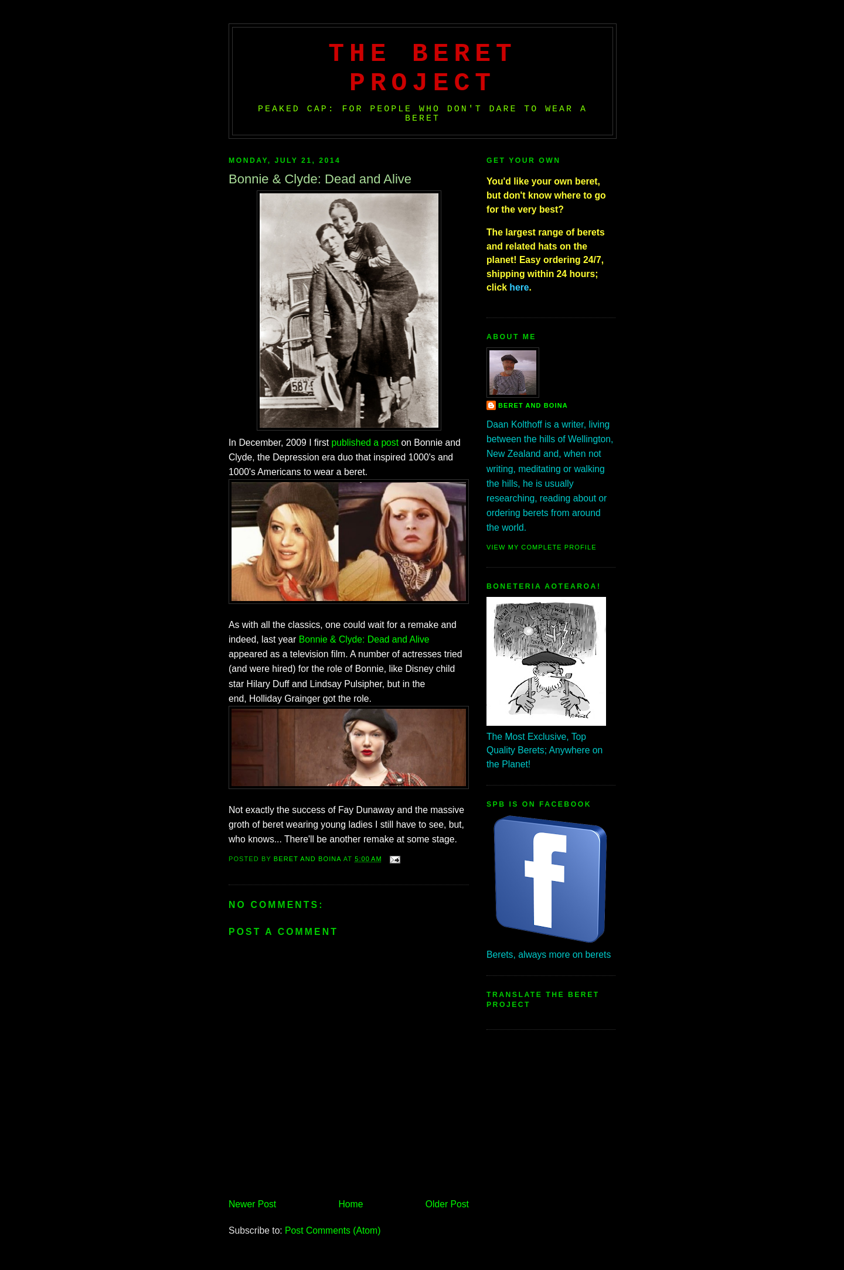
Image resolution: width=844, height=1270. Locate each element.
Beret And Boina (533, 405)
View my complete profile (541, 547)
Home (351, 1204)
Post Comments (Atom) (332, 1230)
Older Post (447, 1204)
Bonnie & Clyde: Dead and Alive (364, 639)
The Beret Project (422, 68)
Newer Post (252, 1204)
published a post (365, 443)
